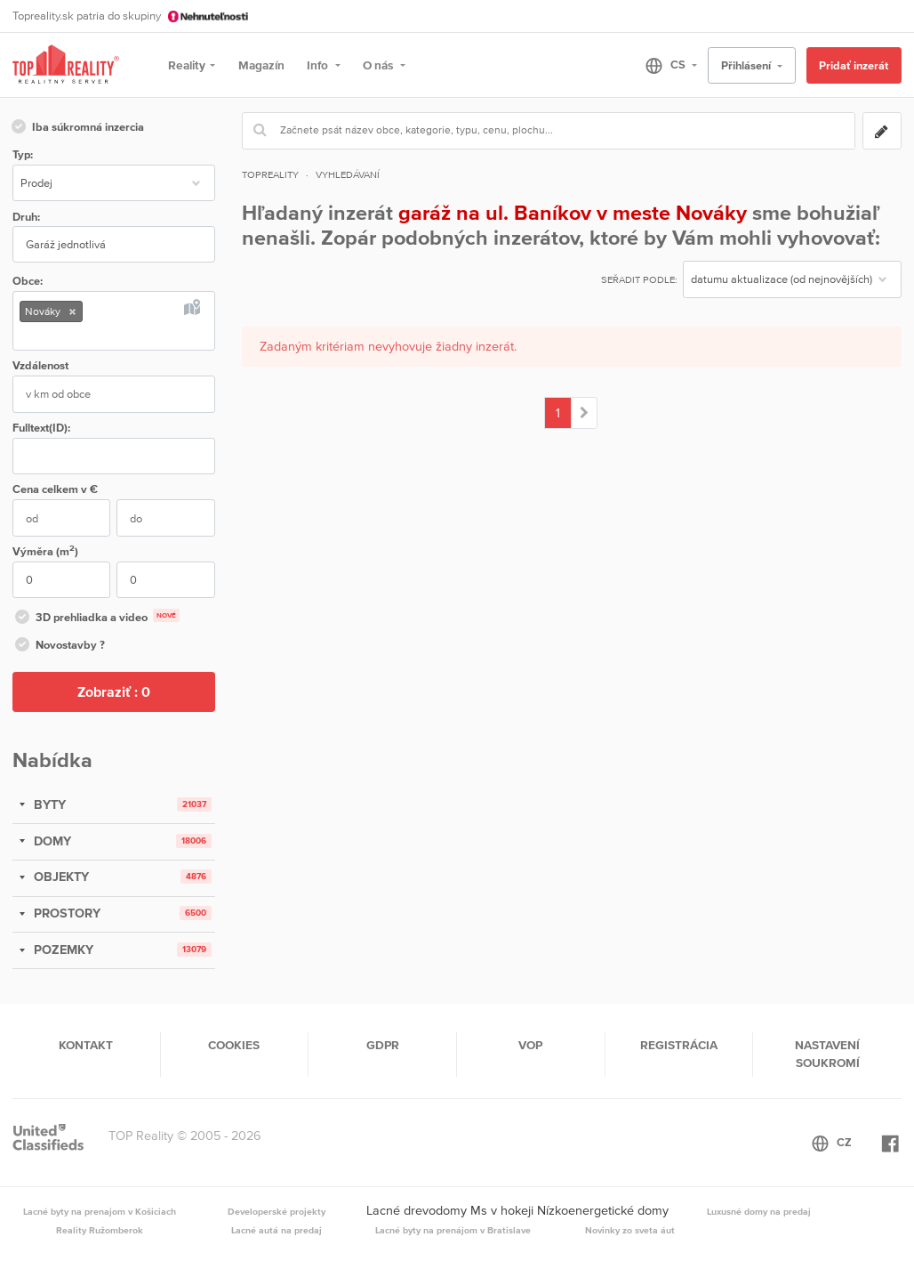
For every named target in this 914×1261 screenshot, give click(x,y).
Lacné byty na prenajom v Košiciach (99, 1211)
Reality (186, 65)
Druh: (26, 216)
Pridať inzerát (853, 65)
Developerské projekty (276, 1211)
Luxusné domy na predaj (759, 1211)
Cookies (234, 1045)
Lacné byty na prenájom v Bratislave (453, 1230)
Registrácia (679, 1045)
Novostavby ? (58, 646)
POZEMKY (61, 949)
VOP (530, 1045)
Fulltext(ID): (41, 427)
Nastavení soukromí (827, 1054)
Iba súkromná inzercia (76, 128)
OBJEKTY (59, 876)
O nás (379, 65)
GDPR (382, 1045)
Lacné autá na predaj (276, 1230)
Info (319, 65)
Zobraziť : (113, 691)
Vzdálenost (40, 365)
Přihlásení (747, 65)
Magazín (261, 65)
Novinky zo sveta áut (630, 1230)
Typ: (22, 154)
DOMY (50, 841)
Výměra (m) (45, 550)
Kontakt (86, 1045)
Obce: (27, 280)
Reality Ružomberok (99, 1230)
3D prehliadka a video (96, 618)
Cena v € (55, 489)
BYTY (48, 804)
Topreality (270, 174)
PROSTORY (65, 913)
